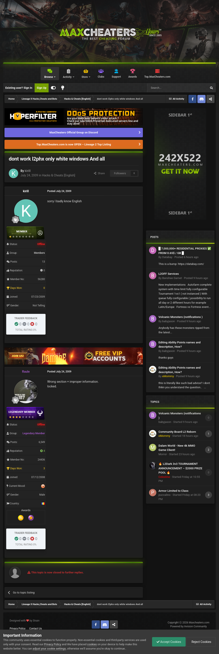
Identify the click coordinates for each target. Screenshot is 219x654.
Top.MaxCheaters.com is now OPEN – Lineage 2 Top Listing (73, 144)
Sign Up (41, 87)
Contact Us (35, 628)
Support (116, 76)
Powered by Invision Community (188, 626)
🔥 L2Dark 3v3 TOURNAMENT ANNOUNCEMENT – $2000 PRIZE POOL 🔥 (180, 468)
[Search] (167, 87)
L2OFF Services (168, 273)
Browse (48, 76)
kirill (27, 171)
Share (99, 173)
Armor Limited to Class (173, 490)
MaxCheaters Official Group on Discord (73, 132)
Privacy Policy (17, 628)
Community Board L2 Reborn (177, 431)
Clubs (101, 76)
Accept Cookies (169, 642)
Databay (167, 257)
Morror (162, 454)
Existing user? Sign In (18, 87)
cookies (92, 644)
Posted (186, 257)
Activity (67, 76)
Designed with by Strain (25, 620)
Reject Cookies (201, 642)
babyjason (168, 321)
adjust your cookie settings (49, 648)
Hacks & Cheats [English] (58, 175)
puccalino (164, 494)
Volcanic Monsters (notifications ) (180, 317)
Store (84, 76)
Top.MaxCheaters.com (157, 76)
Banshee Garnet (172, 278)
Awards (132, 76)
